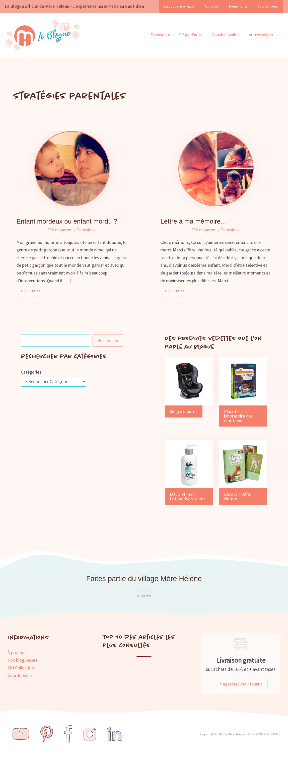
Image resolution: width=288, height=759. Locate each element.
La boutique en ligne (179, 6)
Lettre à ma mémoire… (193, 221)
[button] (275, 35)
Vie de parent (60, 230)
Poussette (160, 35)
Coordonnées (267, 6)
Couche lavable (226, 35)
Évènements (238, 6)
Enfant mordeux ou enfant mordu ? (66, 221)
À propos (212, 6)
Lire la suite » (28, 291)
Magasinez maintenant (240, 684)
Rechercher (107, 340)
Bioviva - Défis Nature (237, 496)
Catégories (31, 372)
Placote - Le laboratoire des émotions (238, 415)
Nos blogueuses (22, 660)
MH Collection (21, 668)
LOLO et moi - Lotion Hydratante (187, 496)
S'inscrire (144, 595)
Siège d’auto (191, 35)
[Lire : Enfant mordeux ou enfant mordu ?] (72, 168)
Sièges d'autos (183, 411)
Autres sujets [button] (263, 35)
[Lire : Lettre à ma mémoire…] (216, 168)
